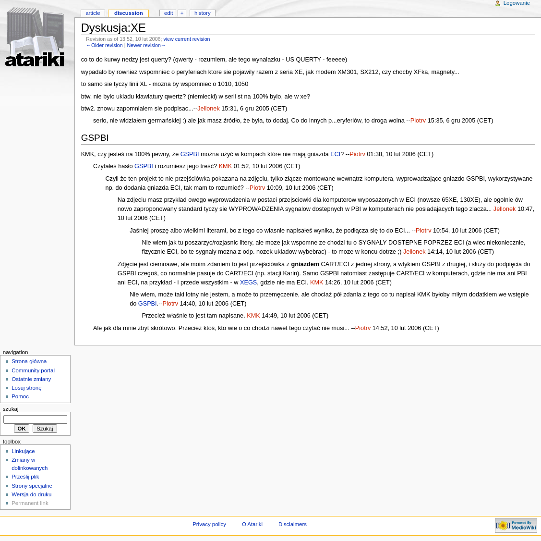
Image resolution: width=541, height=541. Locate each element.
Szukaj (11, 409)
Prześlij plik (25, 477)
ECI (335, 154)
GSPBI (189, 154)
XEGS (248, 282)
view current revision (186, 39)
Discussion (128, 13)
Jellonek (208, 108)
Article (92, 13)
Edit (168, 13)
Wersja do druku (31, 494)
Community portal (33, 370)
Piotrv (418, 120)
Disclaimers (292, 524)
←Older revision (104, 45)
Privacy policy (209, 524)
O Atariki (252, 524)
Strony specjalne (32, 486)
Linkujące (23, 451)
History (202, 13)
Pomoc (20, 396)
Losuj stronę (26, 388)
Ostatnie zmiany (31, 379)
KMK (225, 166)
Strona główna (29, 361)
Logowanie (517, 3)
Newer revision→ (146, 45)
